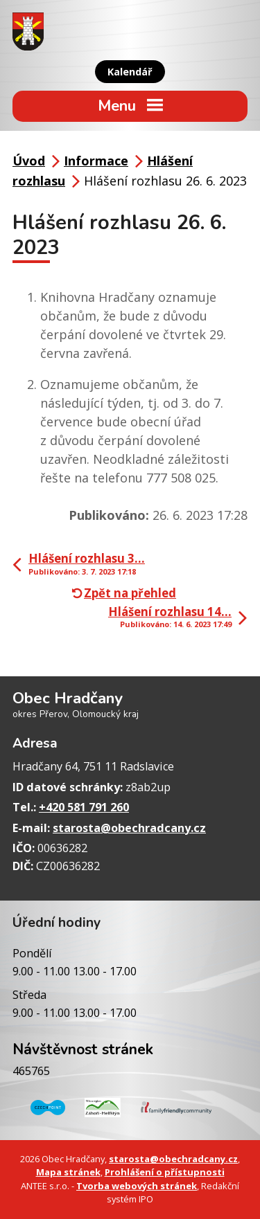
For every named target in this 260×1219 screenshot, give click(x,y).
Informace (96, 160)
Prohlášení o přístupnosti (165, 1172)
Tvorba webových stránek (136, 1186)
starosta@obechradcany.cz (129, 828)
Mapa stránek (68, 1172)
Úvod (28, 160)
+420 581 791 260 (84, 807)
